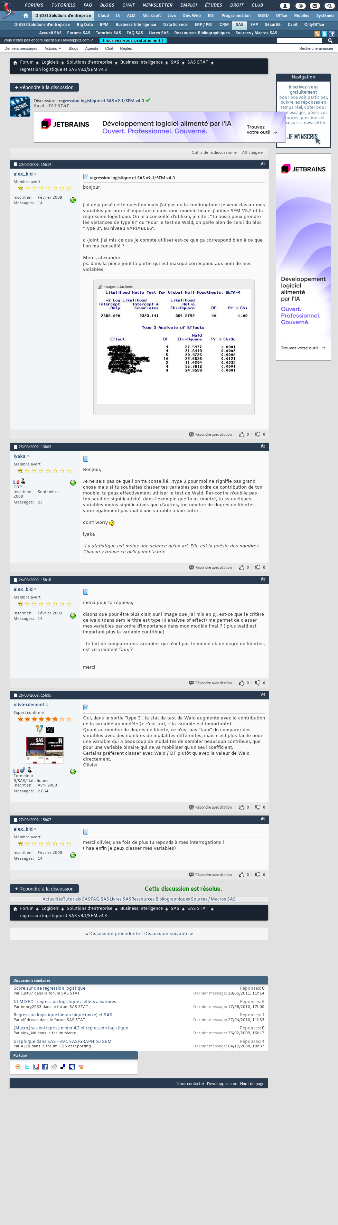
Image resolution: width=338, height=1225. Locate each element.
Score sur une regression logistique (49, 988)
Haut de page (252, 1083)
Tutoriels (63, 5)
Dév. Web (191, 15)
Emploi (188, 5)
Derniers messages (20, 48)
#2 (263, 446)
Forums (34, 5)
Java (172, 15)
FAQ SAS (134, 33)
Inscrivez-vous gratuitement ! (133, 40)
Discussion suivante (166, 934)
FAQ (87, 5)
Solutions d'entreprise (89, 62)
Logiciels (50, 62)
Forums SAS (78, 33)
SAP (254, 24)
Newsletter (157, 5)
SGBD (263, 15)
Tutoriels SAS (108, 33)
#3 (263, 579)
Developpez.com (222, 1083)
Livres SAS (159, 33)
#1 (263, 163)
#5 (263, 819)
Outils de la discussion (212, 152)
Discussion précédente (114, 934)
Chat (128, 5)
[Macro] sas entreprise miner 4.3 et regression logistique (70, 1028)
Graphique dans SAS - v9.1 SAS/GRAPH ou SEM (62, 1042)
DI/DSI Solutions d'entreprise (63, 15)
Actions (51, 48)
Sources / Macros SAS (256, 33)
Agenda (91, 48)
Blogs (106, 5)
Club (257, 5)
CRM (224, 24)
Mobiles (301, 15)
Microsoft (151, 15)
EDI (211, 15)
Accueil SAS (50, 33)
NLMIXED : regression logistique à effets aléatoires (64, 1002)
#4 (263, 694)
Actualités (53, 899)
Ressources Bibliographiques (202, 33)
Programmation (236, 15)
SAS (239, 24)
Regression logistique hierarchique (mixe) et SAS (62, 1015)
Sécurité (273, 24)
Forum (27, 62)
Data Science (175, 24)
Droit (236, 5)
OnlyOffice (314, 24)
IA (118, 15)
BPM (104, 24)
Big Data (85, 24)
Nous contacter (190, 1083)
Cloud (103, 15)
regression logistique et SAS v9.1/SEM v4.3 (101, 101)
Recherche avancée (316, 48)
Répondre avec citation (211, 434)
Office (281, 15)
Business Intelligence (135, 24)
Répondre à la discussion (44, 87)
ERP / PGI (204, 24)
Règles (126, 48)
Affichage (251, 152)
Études (213, 5)
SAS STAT (197, 62)
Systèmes (325, 15)
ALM (131, 15)
